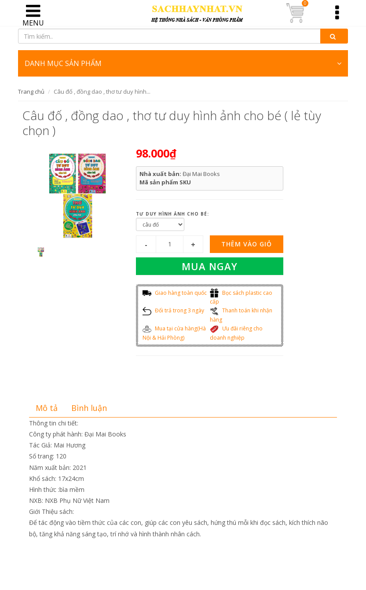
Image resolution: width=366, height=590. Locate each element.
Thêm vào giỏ (246, 244)
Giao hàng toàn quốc (175, 293)
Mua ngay (210, 266)
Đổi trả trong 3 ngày (173, 310)
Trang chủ (31, 91)
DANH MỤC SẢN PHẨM (183, 63)
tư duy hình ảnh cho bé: (172, 214)
